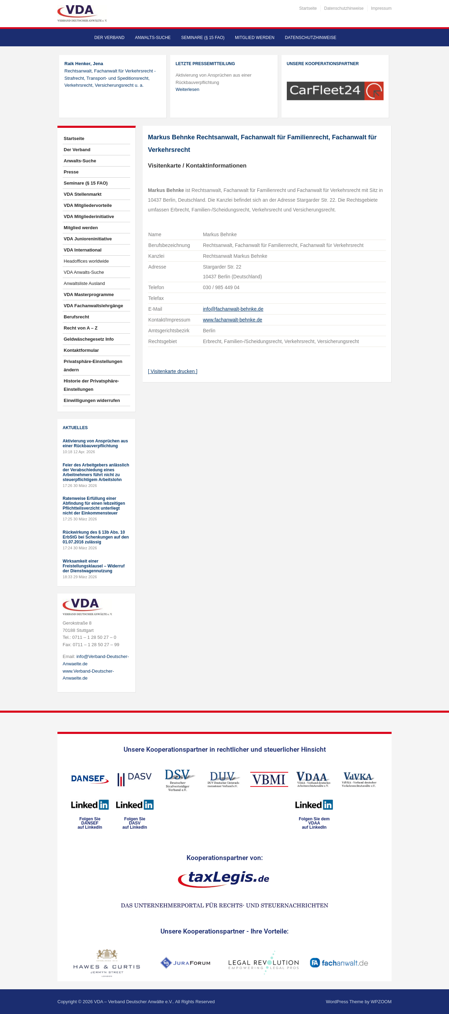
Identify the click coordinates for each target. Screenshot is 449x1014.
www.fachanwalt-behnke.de (232, 320)
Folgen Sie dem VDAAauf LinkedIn (314, 823)
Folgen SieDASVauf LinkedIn (135, 823)
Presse (71, 172)
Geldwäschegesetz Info (89, 339)
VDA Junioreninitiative (88, 238)
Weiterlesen (187, 89)
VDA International (83, 250)
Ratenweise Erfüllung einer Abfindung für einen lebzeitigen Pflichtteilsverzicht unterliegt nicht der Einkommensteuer (94, 506)
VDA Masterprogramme (89, 294)
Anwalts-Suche (153, 37)
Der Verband (109, 37)
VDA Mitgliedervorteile (88, 205)
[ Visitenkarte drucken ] (172, 371)
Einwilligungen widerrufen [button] (92, 400)
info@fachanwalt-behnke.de (233, 309)
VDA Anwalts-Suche (84, 272)
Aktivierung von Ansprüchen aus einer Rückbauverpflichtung (95, 443)
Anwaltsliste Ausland (84, 283)
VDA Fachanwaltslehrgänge (93, 305)
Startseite (308, 8)
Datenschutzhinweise (343, 8)
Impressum (381, 8)
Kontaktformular (81, 350)
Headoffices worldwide (86, 261)
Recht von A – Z (80, 328)
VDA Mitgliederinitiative (89, 216)
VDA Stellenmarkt (83, 194)
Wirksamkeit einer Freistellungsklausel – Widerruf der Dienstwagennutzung (94, 566)
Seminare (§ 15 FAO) (202, 37)
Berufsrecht (76, 316)
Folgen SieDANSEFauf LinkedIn (90, 823)
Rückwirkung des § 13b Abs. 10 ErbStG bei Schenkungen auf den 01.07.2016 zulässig (96, 537)
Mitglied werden (254, 37)
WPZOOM (381, 1001)
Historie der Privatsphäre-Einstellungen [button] (91, 385)
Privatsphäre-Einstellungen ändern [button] (93, 365)
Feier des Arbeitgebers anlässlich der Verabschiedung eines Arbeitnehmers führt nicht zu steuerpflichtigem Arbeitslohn (96, 472)
